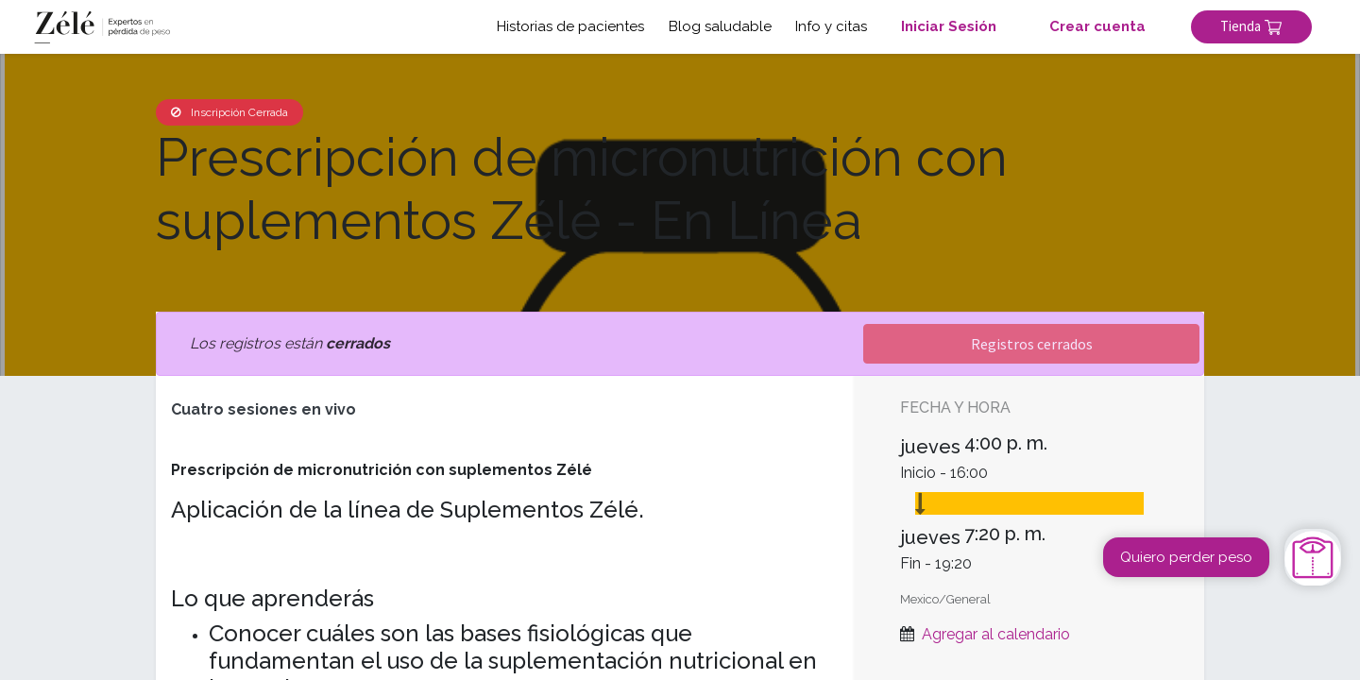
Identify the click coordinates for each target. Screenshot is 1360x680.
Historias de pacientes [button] (570, 26)
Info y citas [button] (831, 26)
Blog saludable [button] (720, 26)
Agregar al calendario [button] (996, 634)
